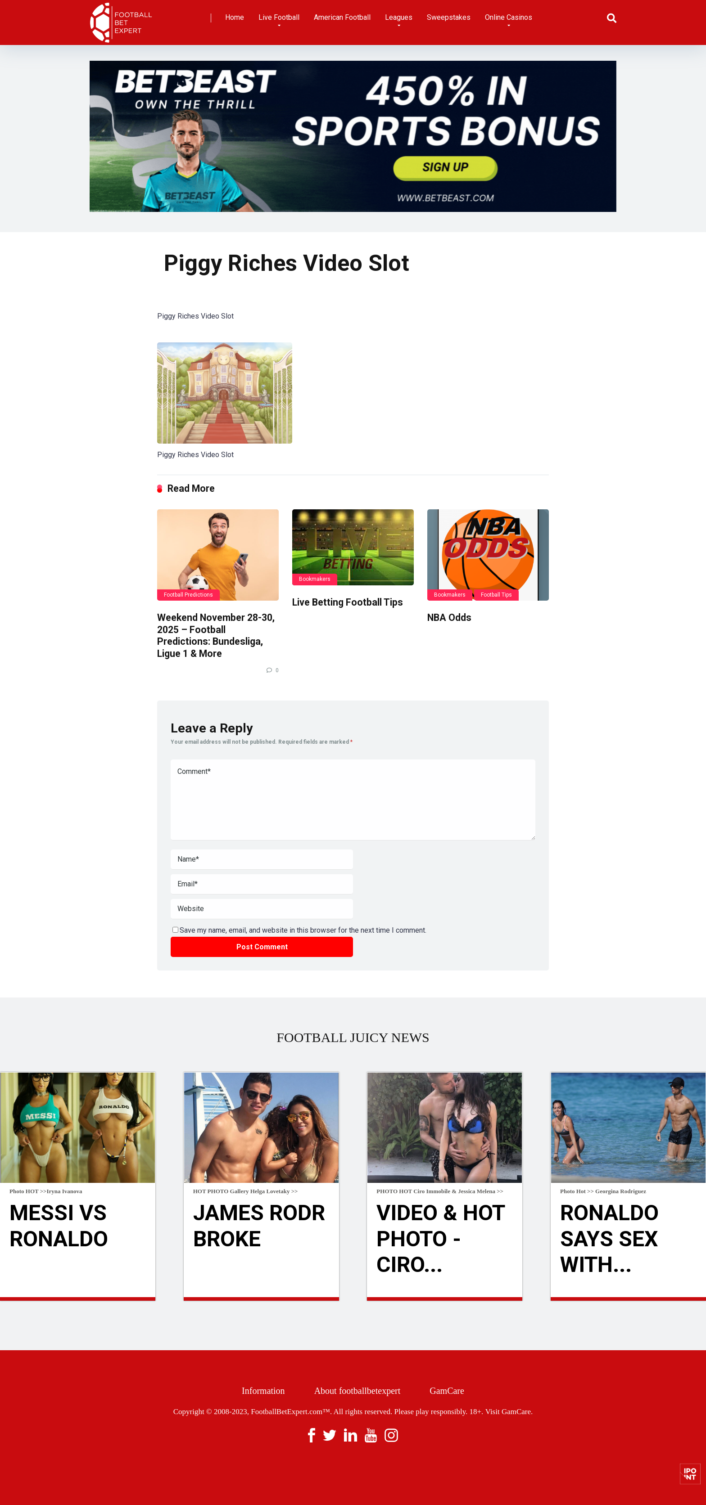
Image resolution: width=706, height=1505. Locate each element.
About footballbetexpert (357, 1390)
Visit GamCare (508, 1411)
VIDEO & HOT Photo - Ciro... (440, 1238)
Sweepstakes (449, 17)
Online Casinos (508, 17)
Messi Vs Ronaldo (58, 1226)
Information (263, 1390)
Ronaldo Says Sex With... (609, 1238)
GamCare (447, 1390)
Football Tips (496, 595)
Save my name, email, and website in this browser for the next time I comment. (303, 930)
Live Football (278, 17)
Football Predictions (188, 595)
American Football (342, 17)
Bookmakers (314, 579)
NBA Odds (449, 617)
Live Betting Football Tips (347, 602)
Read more (77, 1299)
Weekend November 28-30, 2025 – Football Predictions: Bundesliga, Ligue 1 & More (216, 635)
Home (234, 17)
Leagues (398, 17)
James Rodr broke (259, 1226)
